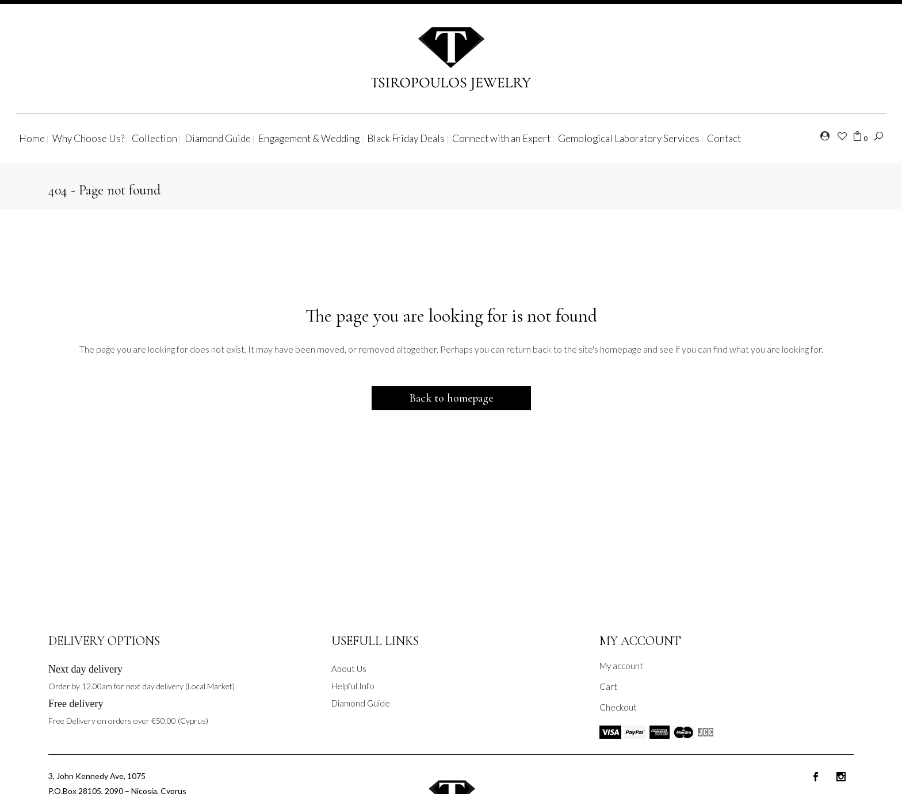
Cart (608, 686)
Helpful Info (352, 686)
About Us (348, 668)
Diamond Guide (360, 703)
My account (621, 666)
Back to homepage (451, 398)
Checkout (618, 707)
